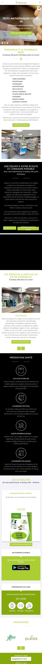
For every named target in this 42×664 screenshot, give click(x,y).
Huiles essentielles (18, 79)
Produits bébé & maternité (21, 94)
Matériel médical (18, 99)
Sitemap (21, 658)
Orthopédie (16, 97)
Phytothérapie (17, 81)
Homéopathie (17, 84)
